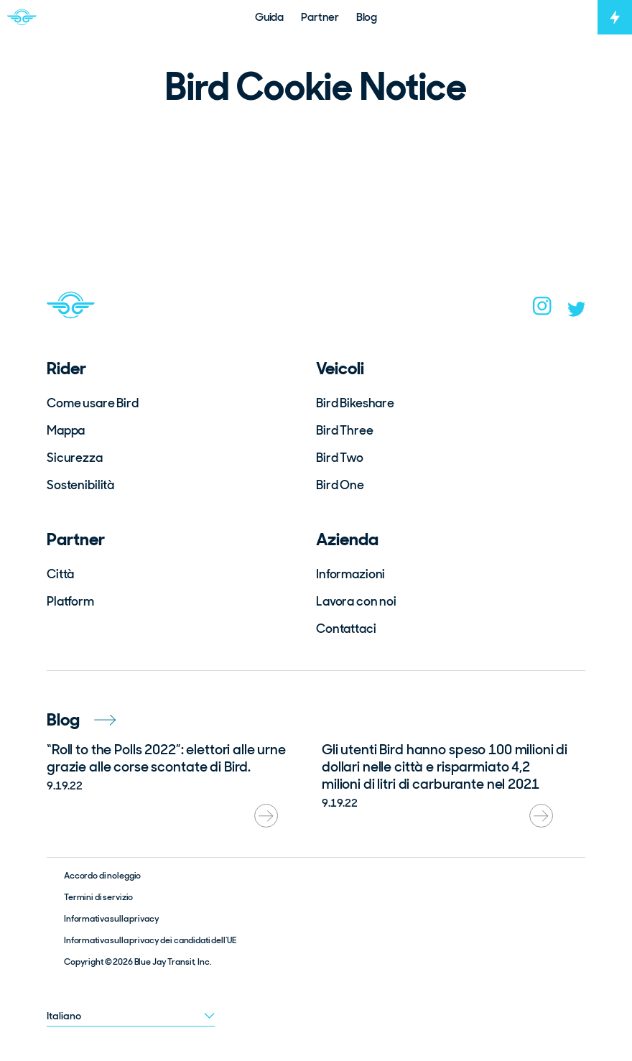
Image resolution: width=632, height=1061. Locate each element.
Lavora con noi (356, 601)
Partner (76, 539)
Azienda (347, 539)
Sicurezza (75, 457)
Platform (70, 601)
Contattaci (346, 628)
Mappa (66, 430)
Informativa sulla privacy (111, 919)
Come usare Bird (93, 403)
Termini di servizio (98, 897)
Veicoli (340, 368)
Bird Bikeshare (355, 403)
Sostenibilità (80, 485)
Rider (66, 368)
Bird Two (339, 457)
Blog (81, 719)
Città (60, 574)
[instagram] (542, 310)
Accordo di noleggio (102, 875)
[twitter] (576, 312)
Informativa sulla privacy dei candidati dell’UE (150, 940)
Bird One (340, 485)
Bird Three (344, 430)
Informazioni (350, 574)
